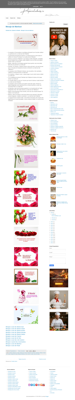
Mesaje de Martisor (14, 27)
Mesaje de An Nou (11, 371)
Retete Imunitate (53, 83)
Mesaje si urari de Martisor (13, 343)
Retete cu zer (53, 111)
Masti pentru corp (53, 104)
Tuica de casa (53, 130)
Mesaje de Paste (11, 377)
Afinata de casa (53, 120)
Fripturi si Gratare (53, 71)
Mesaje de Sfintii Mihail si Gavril (14, 386)
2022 (52, 227)
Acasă (7, 18)
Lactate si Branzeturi (54, 72)
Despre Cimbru (53, 376)
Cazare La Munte (32, 373)
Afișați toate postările (37, 23)
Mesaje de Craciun (12, 373)
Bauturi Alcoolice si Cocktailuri (56, 63)
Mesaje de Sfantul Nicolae (13, 382)
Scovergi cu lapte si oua (61, 144)
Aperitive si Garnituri (54, 62)
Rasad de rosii (53, 129)
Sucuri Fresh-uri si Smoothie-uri (56, 89)
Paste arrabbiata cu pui (56, 215)
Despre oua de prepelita (55, 383)
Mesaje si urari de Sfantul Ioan (15, 327)
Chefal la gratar (60, 165)
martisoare (37, 352)
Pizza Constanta (32, 377)
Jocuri (51, 386)
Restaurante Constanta (33, 380)
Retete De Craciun (54, 82)
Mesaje (41, 352)
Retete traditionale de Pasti (55, 86)
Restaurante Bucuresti (33, 379)
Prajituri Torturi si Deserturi (55, 78)
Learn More (35, 6)
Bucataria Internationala (55, 65)
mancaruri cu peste (54, 95)
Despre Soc (52, 377)
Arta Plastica (52, 371)
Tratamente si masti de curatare (56, 114)
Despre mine (12, 18)
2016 (52, 237)
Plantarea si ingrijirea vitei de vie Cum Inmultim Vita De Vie (62, 203)
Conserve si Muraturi (54, 68)
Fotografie (52, 385)
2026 (52, 212)
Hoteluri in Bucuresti (33, 374)
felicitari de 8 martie (23, 352)
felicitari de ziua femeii (31, 352)
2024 (52, 223)
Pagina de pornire (22, 359)
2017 (52, 235)
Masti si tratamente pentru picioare (57, 110)
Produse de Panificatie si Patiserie (57, 80)
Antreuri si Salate (53, 60)
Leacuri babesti (53, 388)
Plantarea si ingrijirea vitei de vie (56, 127)
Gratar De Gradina (54, 124)
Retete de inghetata (54, 85)
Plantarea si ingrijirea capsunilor (56, 126)
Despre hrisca (53, 382)
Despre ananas (53, 380)
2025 (52, 221)
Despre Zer (52, 379)
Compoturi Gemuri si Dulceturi (56, 66)
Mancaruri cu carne (54, 75)
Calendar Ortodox (53, 374)
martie (53, 214)
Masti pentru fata (53, 105)
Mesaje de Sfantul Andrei (13, 379)
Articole (51, 373)
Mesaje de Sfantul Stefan (13, 383)
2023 (52, 225)
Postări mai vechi (42, 359)
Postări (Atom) (14, 361)
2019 (52, 232)
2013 (52, 242)
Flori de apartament (54, 121)
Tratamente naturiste (54, 113)
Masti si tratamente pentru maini (56, 108)
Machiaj (52, 102)
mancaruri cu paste (54, 94)
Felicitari (10, 352)
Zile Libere (52, 392)
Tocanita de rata (60, 158)
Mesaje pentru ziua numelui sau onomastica (62, 152)
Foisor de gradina (53, 123)
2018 (52, 234)
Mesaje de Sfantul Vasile (13, 385)
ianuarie (53, 219)
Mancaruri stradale (54, 77)
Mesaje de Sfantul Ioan (12, 380)
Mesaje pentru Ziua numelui (13, 389)
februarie (54, 217)
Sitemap (18, 18)
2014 (52, 241)
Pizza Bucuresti (32, 376)
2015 (52, 239)
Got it (41, 6)
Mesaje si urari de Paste (13, 345)
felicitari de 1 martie (16, 352)
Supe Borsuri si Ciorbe (54, 91)
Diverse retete (53, 69)
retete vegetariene (54, 97)
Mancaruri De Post (54, 74)
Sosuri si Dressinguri (54, 88)
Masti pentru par (53, 107)
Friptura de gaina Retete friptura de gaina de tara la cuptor (62, 181)
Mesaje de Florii (11, 374)
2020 (52, 230)
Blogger (47, 396)
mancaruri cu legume (54, 92)
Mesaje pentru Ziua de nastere (14, 388)
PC (51, 391)
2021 (52, 228)
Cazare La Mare (32, 371)
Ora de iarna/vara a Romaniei (56, 389)
